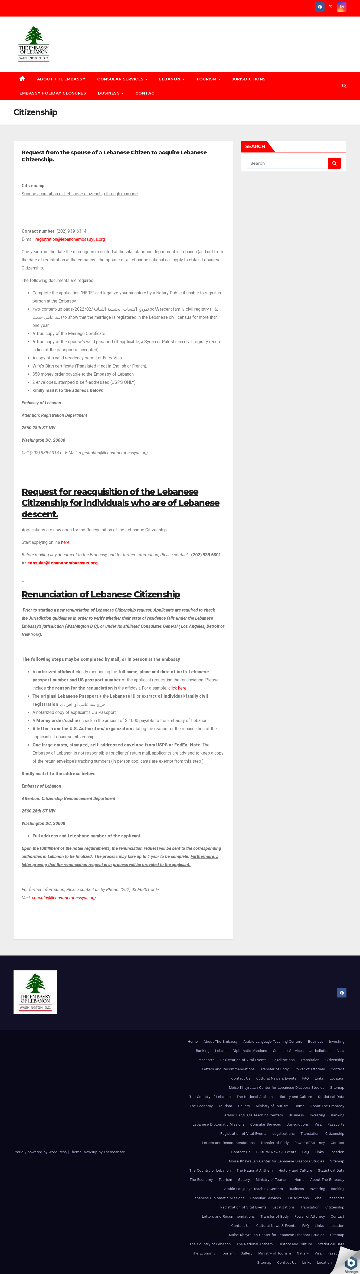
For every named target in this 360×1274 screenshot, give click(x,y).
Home (193, 1041)
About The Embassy (61, 79)
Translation (309, 1060)
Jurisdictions (249, 79)
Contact (146, 93)
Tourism (207, 79)
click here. (177, 688)
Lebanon (170, 79)
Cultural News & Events (276, 1078)
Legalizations (283, 1060)
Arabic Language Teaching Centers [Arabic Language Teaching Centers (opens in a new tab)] (272, 1041)
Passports (206, 1060)
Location (336, 1078)
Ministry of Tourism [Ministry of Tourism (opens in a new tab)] (272, 1106)
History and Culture (295, 1097)
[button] (344, 86)
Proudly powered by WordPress (41, 1152)
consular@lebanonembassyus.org (62, 563)
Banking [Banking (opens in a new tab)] (202, 1051)
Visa (340, 1051)
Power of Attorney (309, 1069)
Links (319, 1078)
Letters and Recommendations (228, 1069)
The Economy (201, 1106)
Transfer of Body (274, 1069)
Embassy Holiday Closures (52, 93)
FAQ (305, 1078)
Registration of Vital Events (243, 1060)
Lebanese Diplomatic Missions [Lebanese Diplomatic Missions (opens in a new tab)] (241, 1051)
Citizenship (334, 1060)
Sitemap (337, 1088)
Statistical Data (331, 1097)
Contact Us (240, 1078)
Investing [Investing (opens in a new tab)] (336, 1041)
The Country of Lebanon (210, 1097)
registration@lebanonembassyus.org (70, 239)
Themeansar (114, 1152)
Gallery (244, 1106)
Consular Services (121, 79)
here (65, 542)
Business (109, 93)
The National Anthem (255, 1097)
